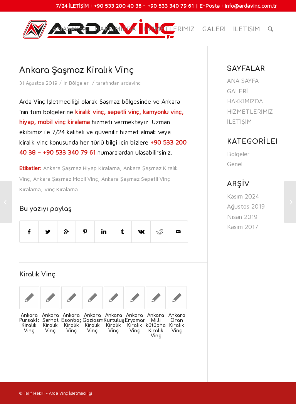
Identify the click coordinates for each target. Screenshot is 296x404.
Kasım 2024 (243, 196)
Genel (234, 163)
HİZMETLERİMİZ (169, 29)
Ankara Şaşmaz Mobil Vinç (65, 178)
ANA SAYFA (243, 80)
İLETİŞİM (246, 29)
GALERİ (213, 29)
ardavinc (131, 83)
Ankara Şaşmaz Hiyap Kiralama (81, 168)
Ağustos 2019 (246, 206)
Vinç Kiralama (61, 189)
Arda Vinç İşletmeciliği (70, 393)
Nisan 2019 (242, 216)
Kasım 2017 (242, 226)
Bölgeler (79, 83)
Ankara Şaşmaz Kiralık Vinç (76, 70)
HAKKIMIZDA (115, 29)
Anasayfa (69, 29)
